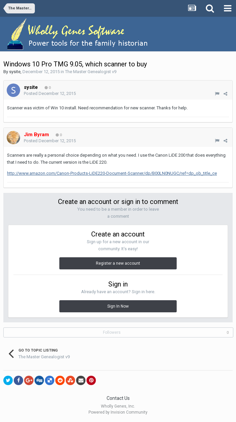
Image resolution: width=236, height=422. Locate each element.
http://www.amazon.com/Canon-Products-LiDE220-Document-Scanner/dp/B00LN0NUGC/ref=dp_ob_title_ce (112, 173)
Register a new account (118, 263)
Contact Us (118, 398)
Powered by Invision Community (118, 412)
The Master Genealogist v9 (90, 71)
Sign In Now (118, 306)
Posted (50, 93)
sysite (14, 71)
